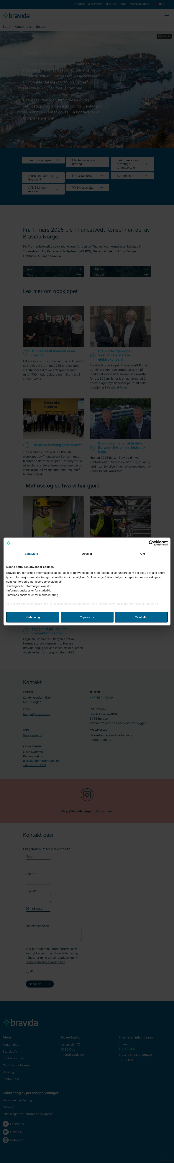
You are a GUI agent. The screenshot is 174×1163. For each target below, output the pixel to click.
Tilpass (87, 617)
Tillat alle (141, 617)
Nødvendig (33, 617)
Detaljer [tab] (87, 553)
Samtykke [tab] (31, 553)
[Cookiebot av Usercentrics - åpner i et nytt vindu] (151, 543)
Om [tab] (142, 553)
